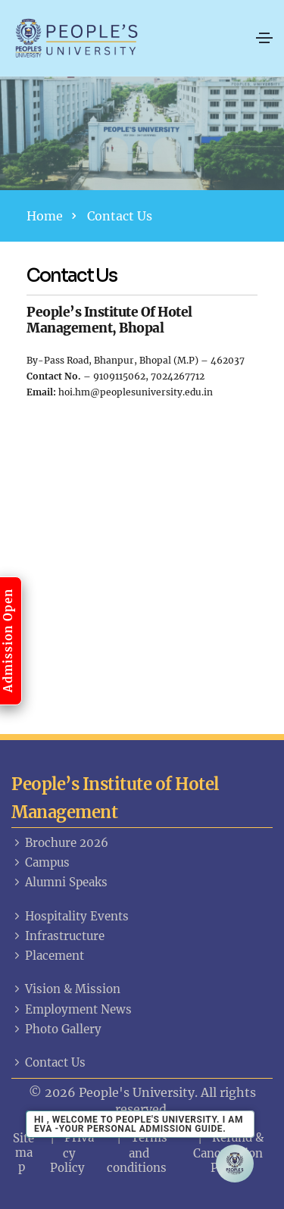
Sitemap (23, 1152)
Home (45, 215)
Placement (47, 955)
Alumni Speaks (59, 882)
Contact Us (48, 1062)
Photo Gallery (56, 1029)
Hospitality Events (70, 916)
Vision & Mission (65, 989)
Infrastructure (58, 936)
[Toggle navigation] (264, 38)
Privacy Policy (72, 1152)
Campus (40, 862)
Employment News (71, 1009)
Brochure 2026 (59, 843)
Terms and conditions (137, 1152)
